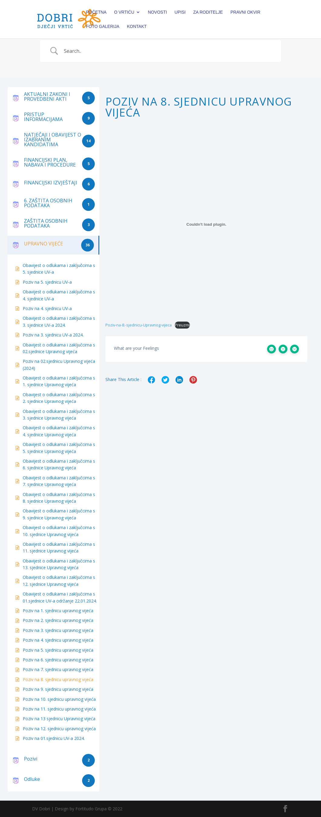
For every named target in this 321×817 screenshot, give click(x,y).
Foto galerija (102, 26)
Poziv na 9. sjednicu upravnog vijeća (58, 689)
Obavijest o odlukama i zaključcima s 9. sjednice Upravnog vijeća (59, 514)
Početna (96, 12)
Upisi (180, 12)
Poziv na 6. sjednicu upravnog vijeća (58, 660)
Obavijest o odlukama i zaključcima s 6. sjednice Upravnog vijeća (59, 464)
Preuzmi (182, 325)
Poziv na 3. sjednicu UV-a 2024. (53, 335)
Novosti (157, 12)
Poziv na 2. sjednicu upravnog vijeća (58, 620)
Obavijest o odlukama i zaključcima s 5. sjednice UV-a (59, 268)
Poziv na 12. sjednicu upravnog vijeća (59, 728)
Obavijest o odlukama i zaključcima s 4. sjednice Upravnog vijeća (59, 431)
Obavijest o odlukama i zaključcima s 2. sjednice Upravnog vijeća (59, 398)
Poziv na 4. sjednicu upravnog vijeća (58, 640)
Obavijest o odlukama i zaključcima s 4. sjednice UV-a (59, 295)
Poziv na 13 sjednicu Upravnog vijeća (59, 718)
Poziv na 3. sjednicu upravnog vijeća (58, 630)
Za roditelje (208, 12)
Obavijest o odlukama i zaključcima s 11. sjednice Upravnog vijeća (59, 547)
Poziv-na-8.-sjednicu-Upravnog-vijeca (138, 325)
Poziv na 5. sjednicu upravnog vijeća (58, 650)
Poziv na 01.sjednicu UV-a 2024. (54, 738)
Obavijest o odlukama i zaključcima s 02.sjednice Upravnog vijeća (59, 348)
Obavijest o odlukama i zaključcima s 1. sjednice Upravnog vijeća (59, 381)
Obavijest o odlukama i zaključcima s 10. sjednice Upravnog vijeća (59, 531)
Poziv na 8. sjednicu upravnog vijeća (58, 679)
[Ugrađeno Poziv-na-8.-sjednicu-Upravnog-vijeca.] (206, 224)
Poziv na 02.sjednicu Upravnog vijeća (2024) (59, 364)
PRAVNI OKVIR (245, 12)
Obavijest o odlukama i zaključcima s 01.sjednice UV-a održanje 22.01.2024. (60, 597)
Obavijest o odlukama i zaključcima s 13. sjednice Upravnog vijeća (59, 564)
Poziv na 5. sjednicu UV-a (47, 282)
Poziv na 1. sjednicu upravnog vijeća (58, 610)
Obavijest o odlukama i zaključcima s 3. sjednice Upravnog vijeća (59, 414)
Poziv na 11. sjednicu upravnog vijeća (59, 709)
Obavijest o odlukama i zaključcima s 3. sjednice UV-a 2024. (59, 321)
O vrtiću (124, 12)
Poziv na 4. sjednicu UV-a (47, 308)
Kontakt (137, 26)
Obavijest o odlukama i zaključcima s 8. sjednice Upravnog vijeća (59, 497)
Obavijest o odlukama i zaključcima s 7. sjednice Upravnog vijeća (59, 481)
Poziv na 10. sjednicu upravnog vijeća (59, 699)
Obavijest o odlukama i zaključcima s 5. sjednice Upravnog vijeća (59, 447)
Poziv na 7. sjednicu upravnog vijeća (58, 669)
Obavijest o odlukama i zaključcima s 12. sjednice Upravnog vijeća (59, 580)
